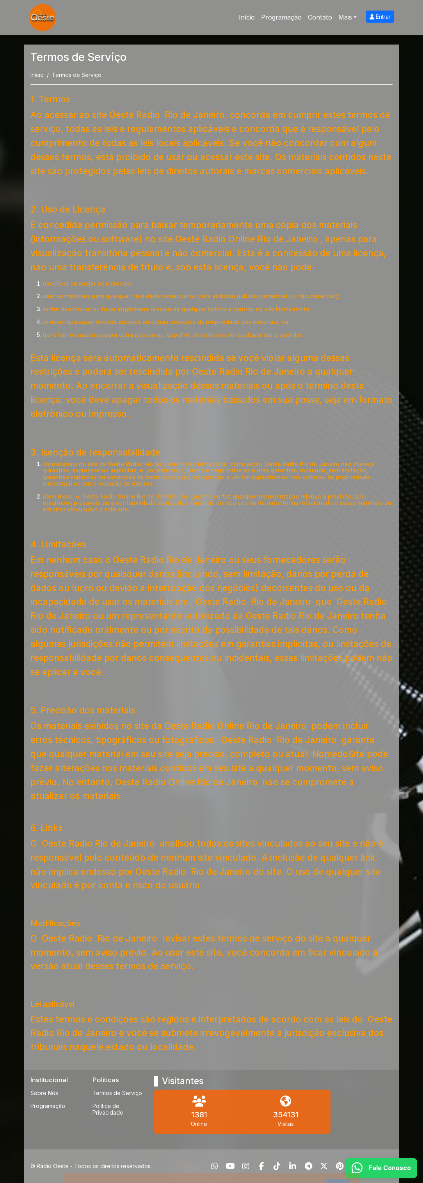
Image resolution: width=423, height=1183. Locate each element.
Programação (281, 17)
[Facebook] (261, 1166)
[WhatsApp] (214, 1166)
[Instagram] (245, 1166)
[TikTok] (277, 1166)
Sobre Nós (44, 1093)
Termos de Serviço (117, 1093)
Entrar (380, 16)
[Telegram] (308, 1166)
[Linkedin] (292, 1166)
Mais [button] (345, 17)
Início (247, 17)
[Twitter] (324, 1166)
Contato (320, 17)
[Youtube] (230, 1166)
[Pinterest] (339, 1166)
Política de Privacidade (107, 1109)
